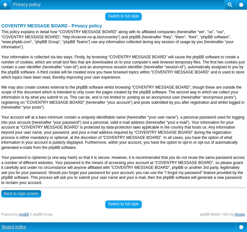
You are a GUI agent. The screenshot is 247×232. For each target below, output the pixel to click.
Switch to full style (123, 16)
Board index (14, 226)
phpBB (24, 214)
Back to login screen (21, 193)
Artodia (240, 214)
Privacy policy (27, 4)
